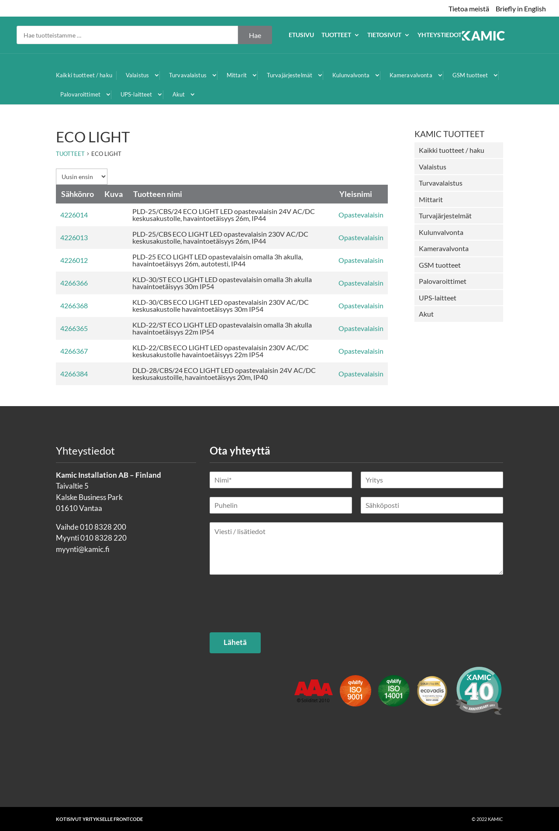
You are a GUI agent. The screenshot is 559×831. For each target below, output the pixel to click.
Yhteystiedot (523, 35)
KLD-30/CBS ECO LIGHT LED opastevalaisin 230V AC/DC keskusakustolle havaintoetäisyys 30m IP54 (220, 305)
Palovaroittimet (80, 94)
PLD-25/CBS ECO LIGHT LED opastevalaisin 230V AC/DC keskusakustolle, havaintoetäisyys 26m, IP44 (220, 237)
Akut (179, 94)
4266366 (74, 283)
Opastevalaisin (360, 214)
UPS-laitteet (136, 94)
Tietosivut (468, 35)
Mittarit (237, 75)
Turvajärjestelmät (289, 75)
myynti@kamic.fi (83, 549)
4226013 (74, 237)
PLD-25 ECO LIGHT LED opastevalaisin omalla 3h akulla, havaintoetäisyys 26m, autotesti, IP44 (217, 260)
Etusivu (384, 35)
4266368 (74, 305)
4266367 (74, 351)
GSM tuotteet (470, 75)
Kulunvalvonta (350, 75)
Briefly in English (521, 8)
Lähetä (235, 642)
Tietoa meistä (469, 8)
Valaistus (137, 75)
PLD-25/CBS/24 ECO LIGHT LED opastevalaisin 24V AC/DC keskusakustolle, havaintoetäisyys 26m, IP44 (223, 214)
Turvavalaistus (188, 75)
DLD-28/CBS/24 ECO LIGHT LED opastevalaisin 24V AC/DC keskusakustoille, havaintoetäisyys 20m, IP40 (224, 373)
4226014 (74, 214)
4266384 (74, 373)
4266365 (74, 328)
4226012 (74, 260)
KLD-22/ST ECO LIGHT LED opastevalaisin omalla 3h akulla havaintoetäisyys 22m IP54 (222, 328)
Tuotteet (420, 35)
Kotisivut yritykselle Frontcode (99, 819)
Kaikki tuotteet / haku (84, 75)
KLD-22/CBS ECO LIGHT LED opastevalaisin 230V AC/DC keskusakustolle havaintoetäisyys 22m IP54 (220, 351)
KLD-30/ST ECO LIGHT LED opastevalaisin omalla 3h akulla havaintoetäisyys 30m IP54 (222, 282)
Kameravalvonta (411, 75)
